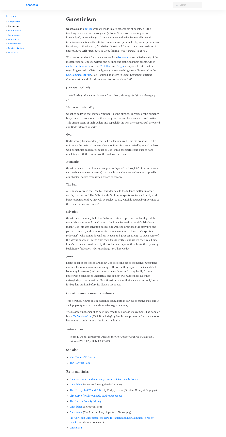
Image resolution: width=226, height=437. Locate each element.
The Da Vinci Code (81, 316)
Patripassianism (16, 48)
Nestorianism (14, 43)
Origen (121, 66)
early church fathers (78, 66)
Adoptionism (14, 21)
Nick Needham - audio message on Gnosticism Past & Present (104, 379)
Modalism (13, 52)
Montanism (13, 39)
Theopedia (31, 5)
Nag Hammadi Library (78, 75)
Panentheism (14, 30)
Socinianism (14, 35)
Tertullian (105, 66)
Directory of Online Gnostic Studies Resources (96, 395)
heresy (88, 29)
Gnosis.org (76, 427)
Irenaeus (123, 57)
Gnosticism (76, 384)
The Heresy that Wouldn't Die (86, 390)
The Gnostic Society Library (85, 401)
